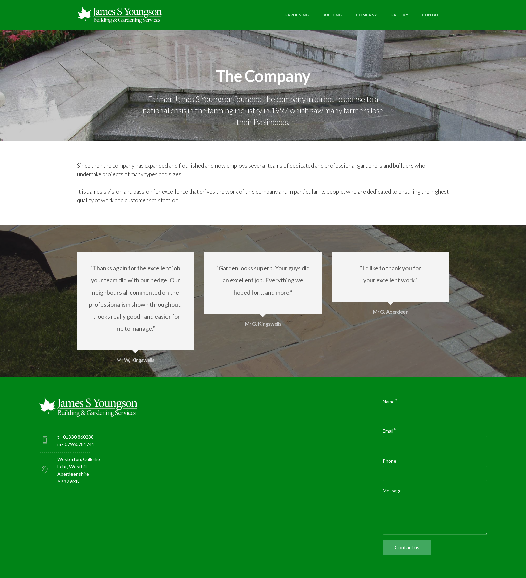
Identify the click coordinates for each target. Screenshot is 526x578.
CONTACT (432, 14)
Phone (389, 461)
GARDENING (296, 14)
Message (392, 490)
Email (388, 430)
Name (389, 401)
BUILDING (332, 14)
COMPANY (366, 14)
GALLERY (399, 14)
